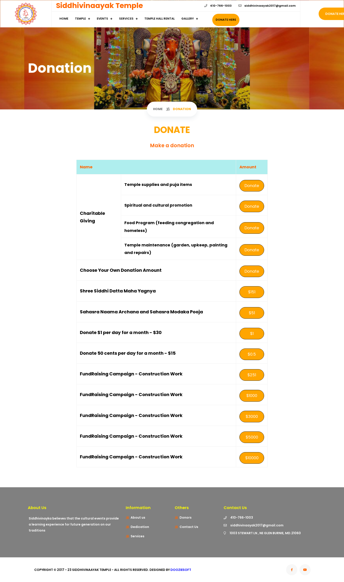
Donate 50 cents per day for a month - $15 (128, 353)
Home (63, 18)
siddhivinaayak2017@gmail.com (267, 6)
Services (126, 18)
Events (102, 18)
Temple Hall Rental (159, 18)
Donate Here (226, 20)
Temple (80, 18)
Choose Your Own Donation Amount (121, 270)
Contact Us (189, 527)
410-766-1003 (218, 6)
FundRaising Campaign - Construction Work (131, 374)
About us (138, 517)
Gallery (187, 18)
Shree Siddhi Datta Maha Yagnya (118, 291)
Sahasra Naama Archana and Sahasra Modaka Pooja (141, 312)
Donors (186, 517)
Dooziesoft (180, 570)
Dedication (140, 527)
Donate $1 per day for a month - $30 (121, 332)
